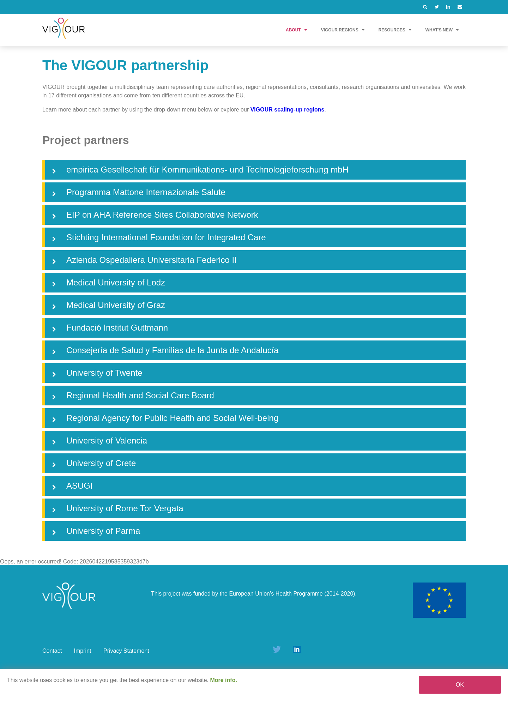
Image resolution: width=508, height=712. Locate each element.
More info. (223, 680)
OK (460, 685)
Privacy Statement (126, 651)
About (296, 30)
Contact (52, 651)
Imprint (82, 651)
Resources (395, 30)
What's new (442, 30)
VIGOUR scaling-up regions (287, 110)
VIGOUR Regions (342, 30)
